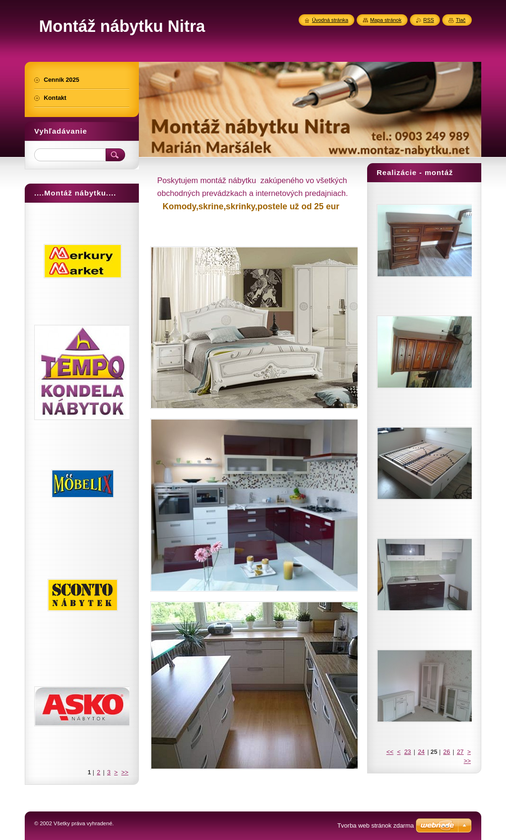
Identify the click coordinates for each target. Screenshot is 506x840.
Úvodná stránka (330, 20)
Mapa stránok (385, 20)
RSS (428, 20)
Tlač (461, 20)
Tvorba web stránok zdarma (375, 825)
